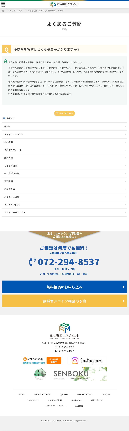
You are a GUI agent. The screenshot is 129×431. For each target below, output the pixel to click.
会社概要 (65, 142)
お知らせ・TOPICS (65, 134)
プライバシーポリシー (65, 212)
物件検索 (79, 406)
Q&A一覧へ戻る (64, 113)
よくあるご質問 (65, 196)
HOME (65, 126)
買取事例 (65, 181)
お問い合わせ (96, 400)
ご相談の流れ (65, 165)
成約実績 (65, 157)
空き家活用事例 (65, 173)
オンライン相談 (65, 204)
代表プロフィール (65, 150)
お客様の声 (65, 189)
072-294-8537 (64, 261)
